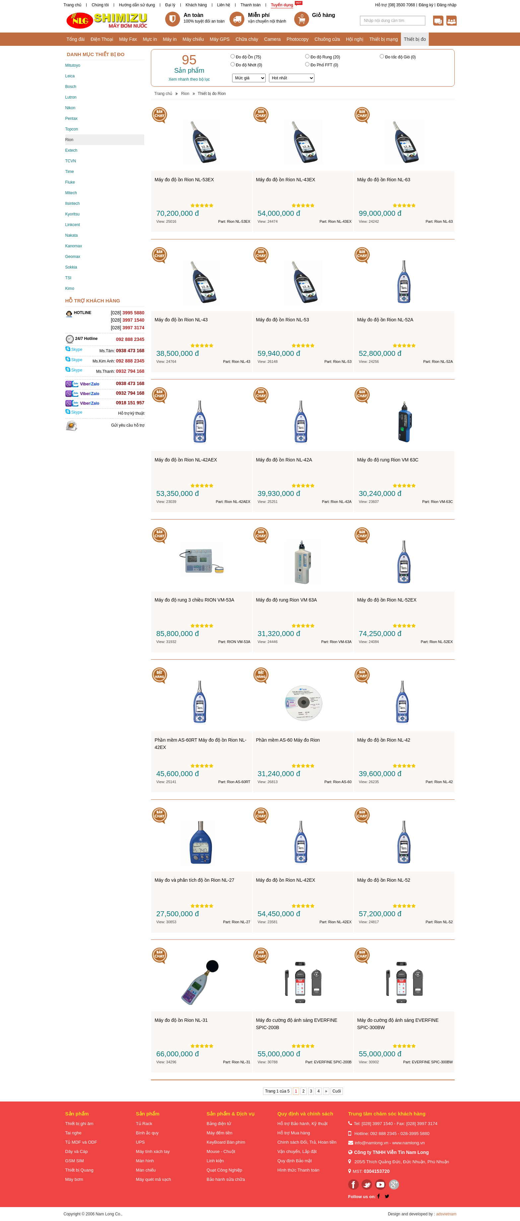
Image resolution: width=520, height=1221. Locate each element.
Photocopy (297, 39)
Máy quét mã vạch (153, 1179)
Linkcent (72, 224)
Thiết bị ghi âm (79, 1123)
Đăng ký (426, 5)
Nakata (71, 235)
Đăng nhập (446, 5)
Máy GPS (220, 39)
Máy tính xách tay (153, 1151)
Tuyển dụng (282, 5)
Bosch (70, 86)
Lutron (71, 97)
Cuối (337, 1091)
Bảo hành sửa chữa (226, 1179)
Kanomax (73, 246)
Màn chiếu (146, 1170)
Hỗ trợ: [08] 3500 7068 (395, 5)
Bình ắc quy (147, 1132)
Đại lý (170, 5)
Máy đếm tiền (219, 1132)
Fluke (70, 182)
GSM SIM (74, 1160)
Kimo (69, 288)
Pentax (71, 118)
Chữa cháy (246, 39)
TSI (68, 278)
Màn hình (145, 1160)
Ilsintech (72, 203)
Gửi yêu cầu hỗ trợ (127, 425)
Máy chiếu (193, 39)
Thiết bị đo (415, 39)
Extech (71, 150)
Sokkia (71, 267)
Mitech (71, 193)
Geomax (72, 256)
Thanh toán (250, 5)
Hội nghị (354, 39)
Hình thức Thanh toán (298, 1170)
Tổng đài (76, 39)
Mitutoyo (72, 65)
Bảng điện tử (219, 1123)
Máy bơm (74, 1179)
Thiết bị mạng (383, 39)
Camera (272, 39)
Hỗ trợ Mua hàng (293, 1132)
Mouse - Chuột (221, 1151)
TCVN (70, 161)
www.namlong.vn (408, 1142)
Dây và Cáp (76, 1151)
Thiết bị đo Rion (212, 93)
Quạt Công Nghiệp (224, 1170)
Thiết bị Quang (79, 1170)
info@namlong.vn (371, 1142)
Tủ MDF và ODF (81, 1142)
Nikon (70, 108)
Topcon (71, 129)
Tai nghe (73, 1132)
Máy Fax (128, 39)
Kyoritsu (72, 214)
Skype (74, 349)
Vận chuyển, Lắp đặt (296, 1151)
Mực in (150, 39)
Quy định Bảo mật (294, 1160)
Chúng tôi (100, 5)
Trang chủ (73, 5)
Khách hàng (196, 5)
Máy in (169, 39)
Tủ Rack (144, 1123)
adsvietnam (446, 1214)
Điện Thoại (102, 39)
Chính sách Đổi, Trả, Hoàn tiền (306, 1142)
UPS (140, 1142)
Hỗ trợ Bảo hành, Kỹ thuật (302, 1123)
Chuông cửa (327, 39)
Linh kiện (215, 1160)
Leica (70, 76)
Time (69, 171)
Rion (69, 139)
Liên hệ (223, 5)
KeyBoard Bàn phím (226, 1142)
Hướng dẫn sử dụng (137, 5)
